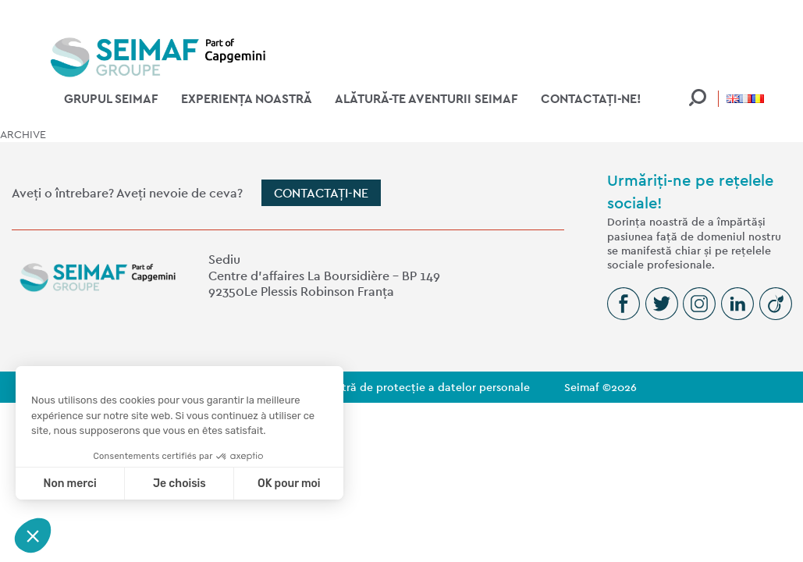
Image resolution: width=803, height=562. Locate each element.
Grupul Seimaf (111, 99)
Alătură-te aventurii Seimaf (426, 99)
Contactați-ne (321, 193)
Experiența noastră (246, 99)
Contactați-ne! (591, 99)
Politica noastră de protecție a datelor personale (402, 387)
